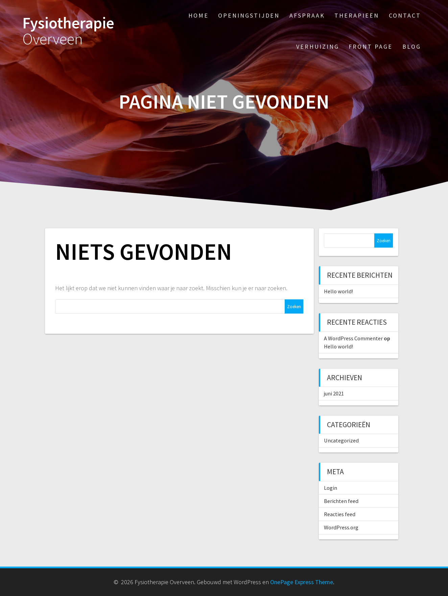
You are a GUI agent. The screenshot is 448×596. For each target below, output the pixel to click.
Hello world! (338, 291)
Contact (405, 15)
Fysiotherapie (68, 31)
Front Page (371, 46)
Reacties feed (339, 514)
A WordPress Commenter (353, 338)
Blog (411, 46)
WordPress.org (341, 527)
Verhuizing (317, 46)
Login (330, 487)
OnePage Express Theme (301, 582)
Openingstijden (249, 15)
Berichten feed (341, 501)
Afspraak (307, 15)
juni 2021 (334, 393)
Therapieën (356, 15)
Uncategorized (341, 440)
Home (198, 15)
